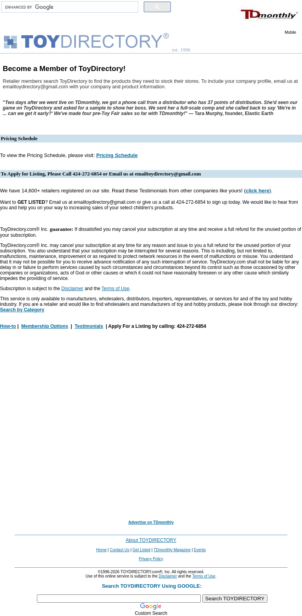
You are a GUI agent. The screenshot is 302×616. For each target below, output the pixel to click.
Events (200, 550)
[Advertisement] (151, 425)
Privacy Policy (151, 559)
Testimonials (89, 326)
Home (101, 550)
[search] (69, 7)
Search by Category (22, 310)
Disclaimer (72, 288)
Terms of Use (116, 288)
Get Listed (141, 550)
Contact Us (119, 550)
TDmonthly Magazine (172, 550)
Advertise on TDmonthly (151, 522)
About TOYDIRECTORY (151, 540)
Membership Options (44, 326)
